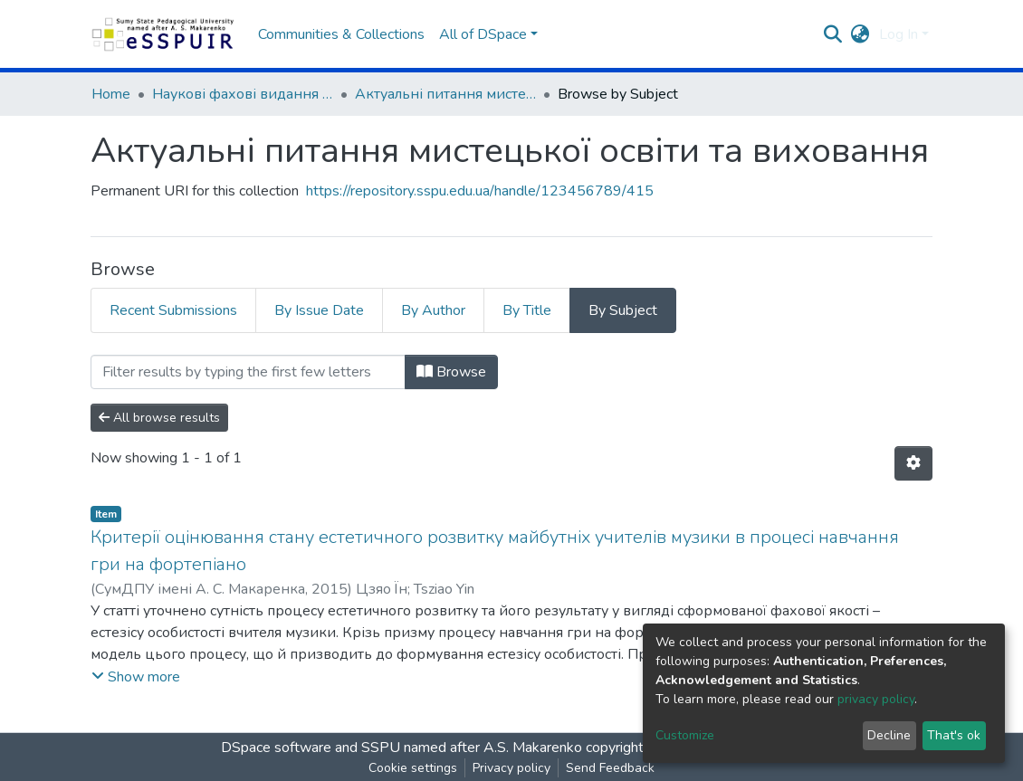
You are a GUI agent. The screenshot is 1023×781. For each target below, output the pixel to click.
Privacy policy (511, 767)
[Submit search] (833, 34)
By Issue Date (319, 310)
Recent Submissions (173, 310)
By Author (433, 310)
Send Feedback (610, 767)
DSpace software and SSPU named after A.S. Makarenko (401, 747)
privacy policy (875, 699)
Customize (684, 735)
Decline (889, 735)
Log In (898, 34)
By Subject (622, 310)
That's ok (953, 735)
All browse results (159, 417)
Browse (451, 372)
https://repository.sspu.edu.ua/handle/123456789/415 (480, 191)
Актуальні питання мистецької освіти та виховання (445, 94)
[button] (860, 34)
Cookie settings (412, 767)
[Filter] (248, 372)
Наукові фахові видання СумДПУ (242, 94)
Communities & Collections (341, 34)
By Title (526, 310)
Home (110, 94)
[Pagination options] (913, 463)
